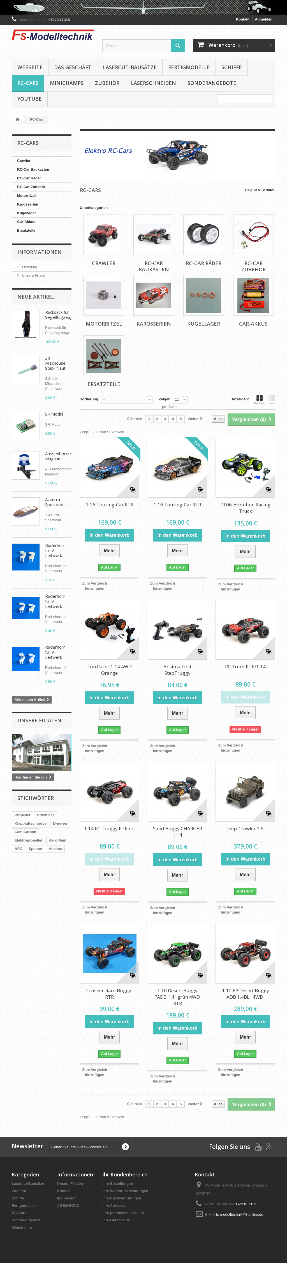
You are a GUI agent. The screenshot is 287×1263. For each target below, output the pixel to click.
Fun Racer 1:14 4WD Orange (109, 669)
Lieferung (29, 267)
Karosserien (27, 204)
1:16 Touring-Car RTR (109, 504)
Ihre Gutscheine (116, 1220)
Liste (272, 400)
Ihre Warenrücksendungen (125, 1191)
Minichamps (67, 83)
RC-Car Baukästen (33, 169)
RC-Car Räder (29, 178)
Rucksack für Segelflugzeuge (60, 314)
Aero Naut (57, 840)
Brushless (45, 815)
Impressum (67, 1198)
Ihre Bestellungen (117, 1183)
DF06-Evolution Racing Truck (245, 507)
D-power (60, 823)
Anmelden (263, 19)
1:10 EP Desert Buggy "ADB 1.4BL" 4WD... (245, 993)
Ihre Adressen (114, 1205)
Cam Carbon (25, 832)
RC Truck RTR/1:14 (245, 666)
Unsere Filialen (33, 275)
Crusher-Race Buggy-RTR (109, 993)
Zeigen (164, 399)
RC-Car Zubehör (31, 187)
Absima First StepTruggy (177, 669)
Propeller (22, 815)
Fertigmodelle (189, 67)
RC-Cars (27, 83)
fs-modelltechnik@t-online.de (239, 1214)
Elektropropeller (29, 840)
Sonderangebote (212, 83)
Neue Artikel (35, 296)
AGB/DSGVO (68, 1205)
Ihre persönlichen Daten (123, 1213)
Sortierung (89, 399)
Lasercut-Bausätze (130, 67)
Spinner (35, 849)
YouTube (29, 98)
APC (18, 849)
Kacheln (259, 400)
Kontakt (242, 19)
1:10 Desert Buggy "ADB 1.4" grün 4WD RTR (177, 997)
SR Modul (54, 414)
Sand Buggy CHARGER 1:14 (177, 831)
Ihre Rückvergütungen (121, 1198)
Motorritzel (26, 195)
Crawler (24, 161)
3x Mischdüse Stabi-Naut (55, 363)
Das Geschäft (72, 67)
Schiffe (231, 67)
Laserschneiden (153, 83)
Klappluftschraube (31, 823)
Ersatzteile (26, 230)
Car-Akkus (26, 222)
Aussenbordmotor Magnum (62, 456)
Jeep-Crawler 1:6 (245, 828)
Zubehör (107, 83)
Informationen (39, 252)
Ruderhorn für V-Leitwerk (55, 550)
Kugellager (26, 213)
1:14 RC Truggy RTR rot (109, 828)
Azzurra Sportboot (55, 502)
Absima (55, 849)
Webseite (30, 67)
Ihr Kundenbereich (124, 1174)
